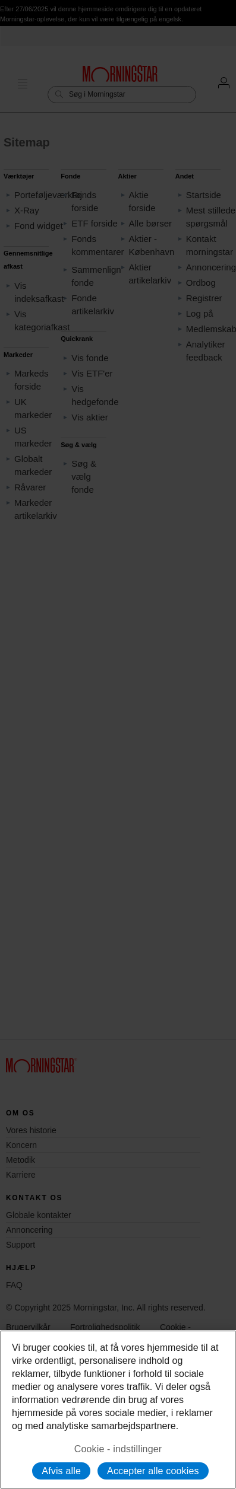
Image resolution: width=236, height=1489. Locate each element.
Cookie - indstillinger (118, 1449)
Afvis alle (61, 1471)
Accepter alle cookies (153, 1471)
